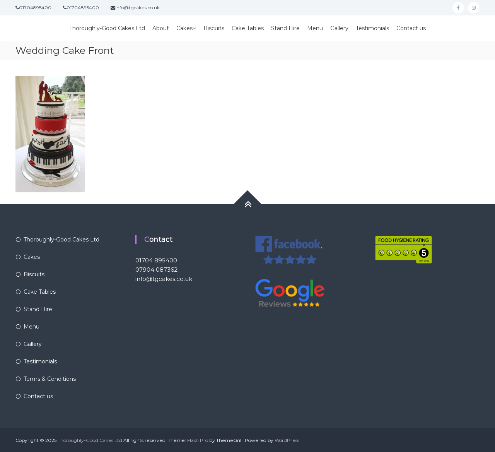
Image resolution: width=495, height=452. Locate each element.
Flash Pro (197, 440)
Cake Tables (248, 28)
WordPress (287, 440)
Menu (315, 28)
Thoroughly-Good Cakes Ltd (107, 28)
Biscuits (213, 28)
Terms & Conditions (50, 378)
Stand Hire (285, 28)
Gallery (339, 28)
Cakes (184, 28)
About (160, 28)
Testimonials (372, 28)
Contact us (411, 28)
